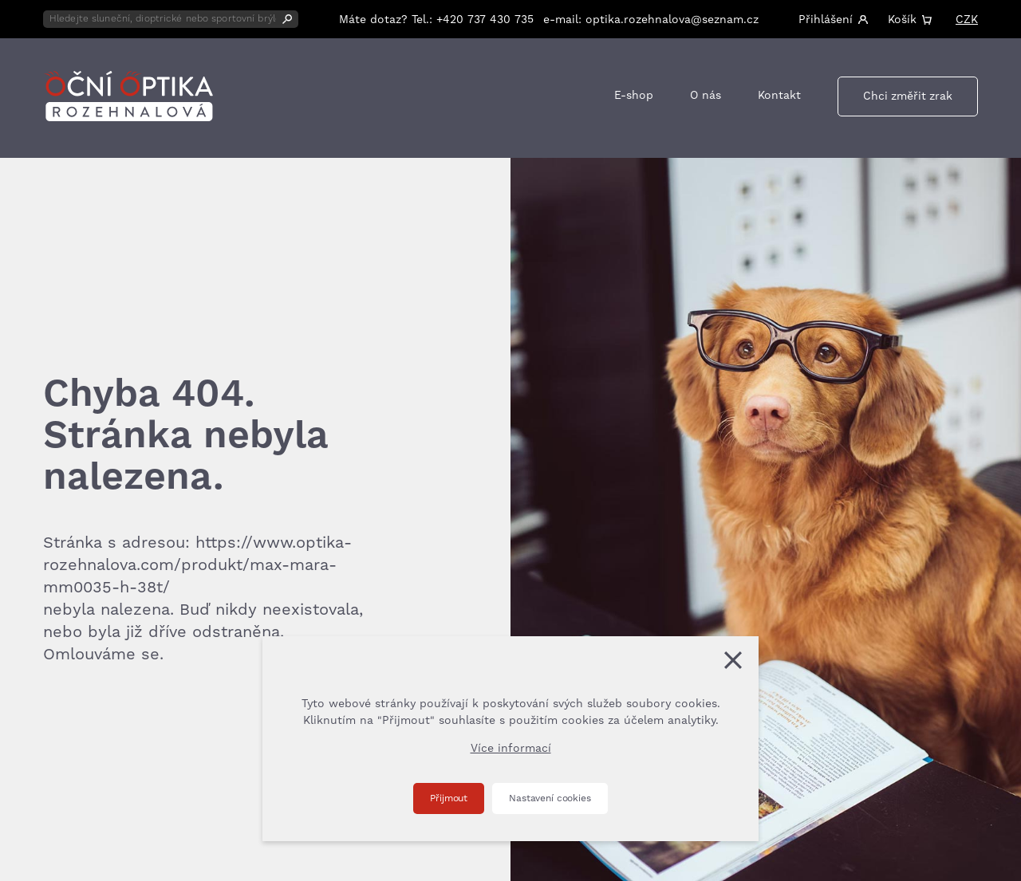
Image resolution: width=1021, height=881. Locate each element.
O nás (705, 95)
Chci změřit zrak (907, 96)
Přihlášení (825, 20)
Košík (902, 20)
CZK (967, 20)
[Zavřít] (733, 660)
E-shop (633, 95)
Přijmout (448, 798)
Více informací (511, 748)
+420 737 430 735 (485, 20)
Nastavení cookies (550, 798)
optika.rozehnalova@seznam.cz (672, 20)
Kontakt (779, 95)
